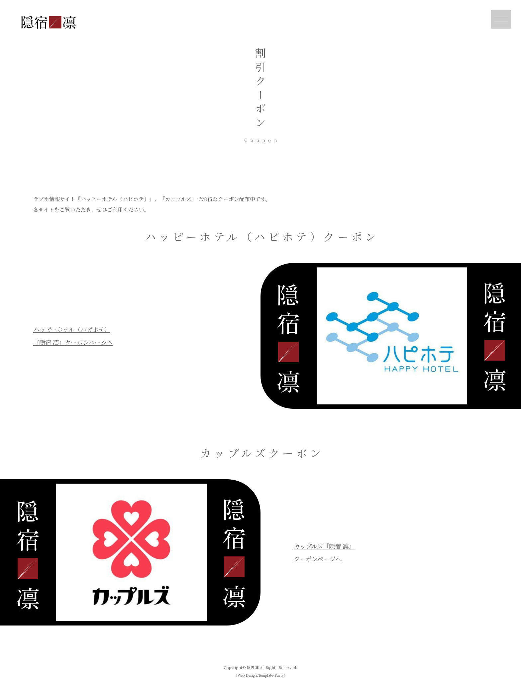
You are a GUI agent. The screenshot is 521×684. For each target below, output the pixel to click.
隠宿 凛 (253, 667)
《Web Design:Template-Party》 (260, 675)
